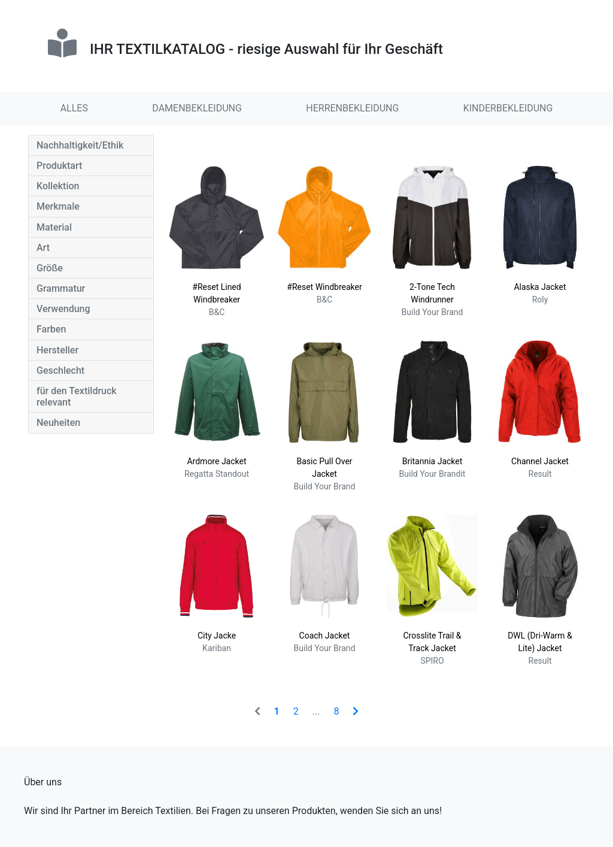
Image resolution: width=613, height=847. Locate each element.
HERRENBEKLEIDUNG (352, 108)
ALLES (74, 108)
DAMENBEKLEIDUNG (197, 108)
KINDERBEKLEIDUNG (508, 108)
